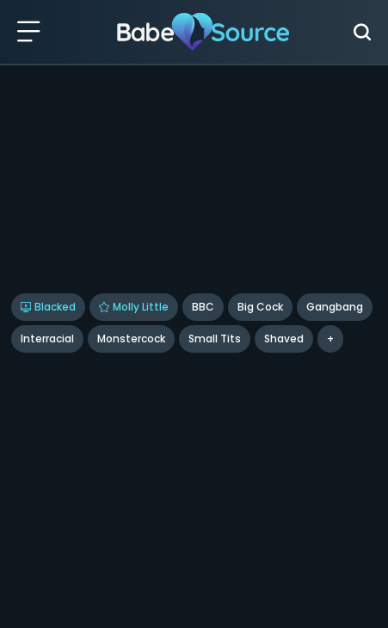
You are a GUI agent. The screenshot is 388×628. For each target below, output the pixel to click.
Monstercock (131, 338)
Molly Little (134, 306)
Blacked (48, 306)
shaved (284, 338)
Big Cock (260, 306)
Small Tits (214, 338)
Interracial (47, 338)
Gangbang (334, 306)
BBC (203, 306)
